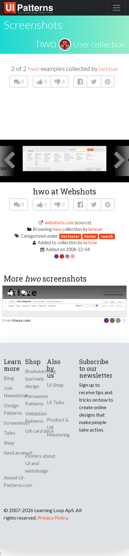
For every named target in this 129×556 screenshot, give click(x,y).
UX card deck (39, 431)
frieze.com (21, 320)
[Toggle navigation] (116, 8)
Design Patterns (13, 409)
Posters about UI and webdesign (40, 463)
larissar (108, 68)
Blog (9, 378)
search (107, 236)
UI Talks (55, 402)
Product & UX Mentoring (58, 427)
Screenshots (16, 423)
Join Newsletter (16, 391)
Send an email (18, 453)
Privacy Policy (53, 518)
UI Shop (55, 385)
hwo (46, 42)
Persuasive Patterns (36, 399)
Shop (9, 443)
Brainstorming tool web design (40, 378)
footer (90, 236)
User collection (99, 44)
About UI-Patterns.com (18, 481)
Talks (9, 433)
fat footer (70, 236)
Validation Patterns (36, 417)
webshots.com (59, 222)
